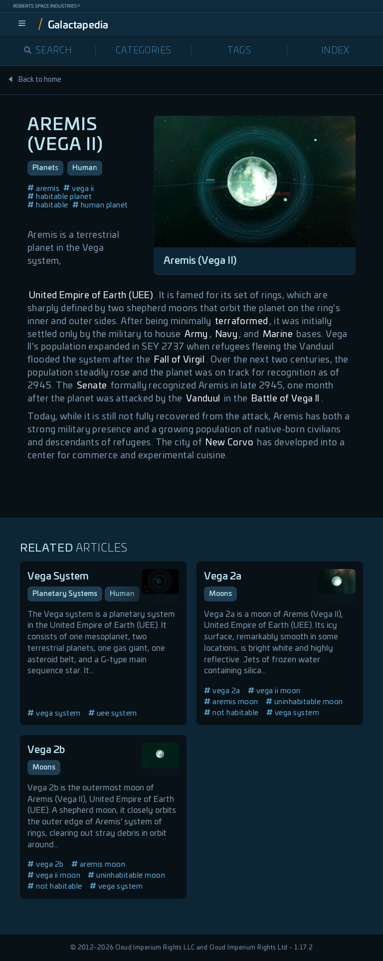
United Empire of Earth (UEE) (91, 295)
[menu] (22, 24)
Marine (278, 334)
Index (335, 50)
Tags (239, 50)
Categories (144, 50)
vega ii (78, 188)
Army (196, 334)
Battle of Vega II (285, 398)
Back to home (34, 79)
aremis (43, 188)
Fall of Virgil (179, 360)
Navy (226, 334)
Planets (45, 168)
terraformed (241, 321)
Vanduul (203, 398)
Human (84, 168)
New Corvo (229, 442)
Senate (92, 386)
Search (48, 50)
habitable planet (59, 196)
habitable (47, 205)
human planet (100, 205)
